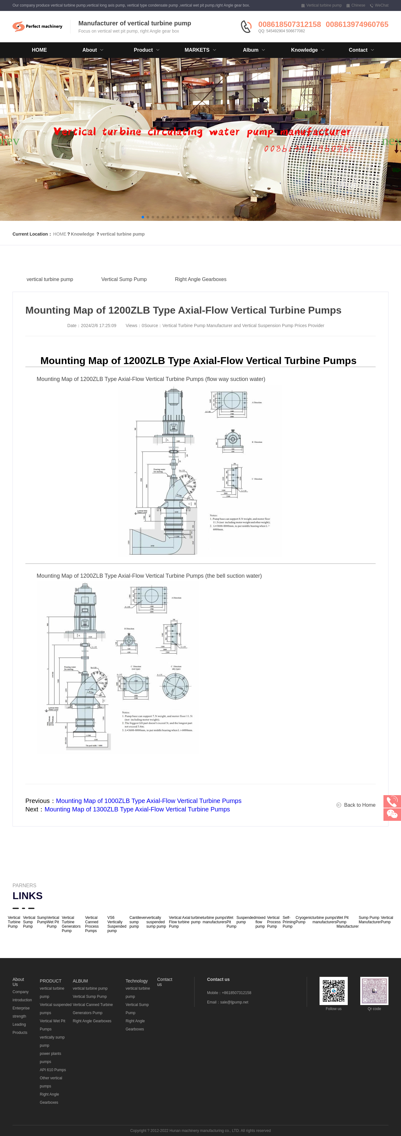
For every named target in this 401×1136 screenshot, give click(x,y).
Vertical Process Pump (274, 922)
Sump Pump (42, 919)
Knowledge (82, 234)
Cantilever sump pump (137, 922)
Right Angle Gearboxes (201, 287)
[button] (143, 217)
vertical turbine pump (122, 234)
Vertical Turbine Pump (14, 922)
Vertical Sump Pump (124, 287)
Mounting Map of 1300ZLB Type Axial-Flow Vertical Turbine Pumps (137, 809)
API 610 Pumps (53, 1070)
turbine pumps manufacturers (215, 919)
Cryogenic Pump (303, 919)
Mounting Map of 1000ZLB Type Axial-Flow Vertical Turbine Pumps (149, 800)
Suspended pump (246, 919)
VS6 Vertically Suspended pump (117, 924)
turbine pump (197, 919)
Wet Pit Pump (231, 922)
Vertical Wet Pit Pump (53, 922)
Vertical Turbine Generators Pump (71, 924)
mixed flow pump (260, 922)
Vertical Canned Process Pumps (92, 924)
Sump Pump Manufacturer (370, 919)
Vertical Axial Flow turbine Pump (179, 922)
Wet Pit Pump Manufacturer (347, 922)
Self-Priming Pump (289, 922)
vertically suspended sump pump (156, 922)
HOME (39, 50)
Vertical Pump (387, 919)
